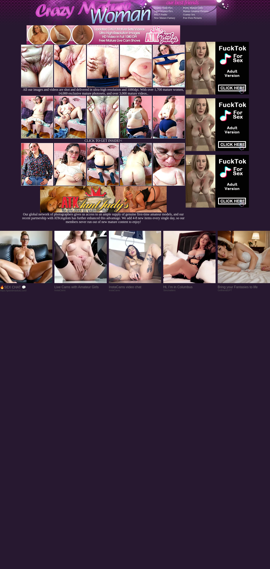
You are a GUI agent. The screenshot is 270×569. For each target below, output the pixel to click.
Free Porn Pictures (192, 17)
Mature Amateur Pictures (196, 11)
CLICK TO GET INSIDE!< (103, 140)
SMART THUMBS (142, 484)
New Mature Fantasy (164, 17)
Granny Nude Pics (163, 7)
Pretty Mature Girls (193, 7)
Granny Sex (189, 14)
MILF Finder (160, 14)
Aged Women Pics (163, 11)
